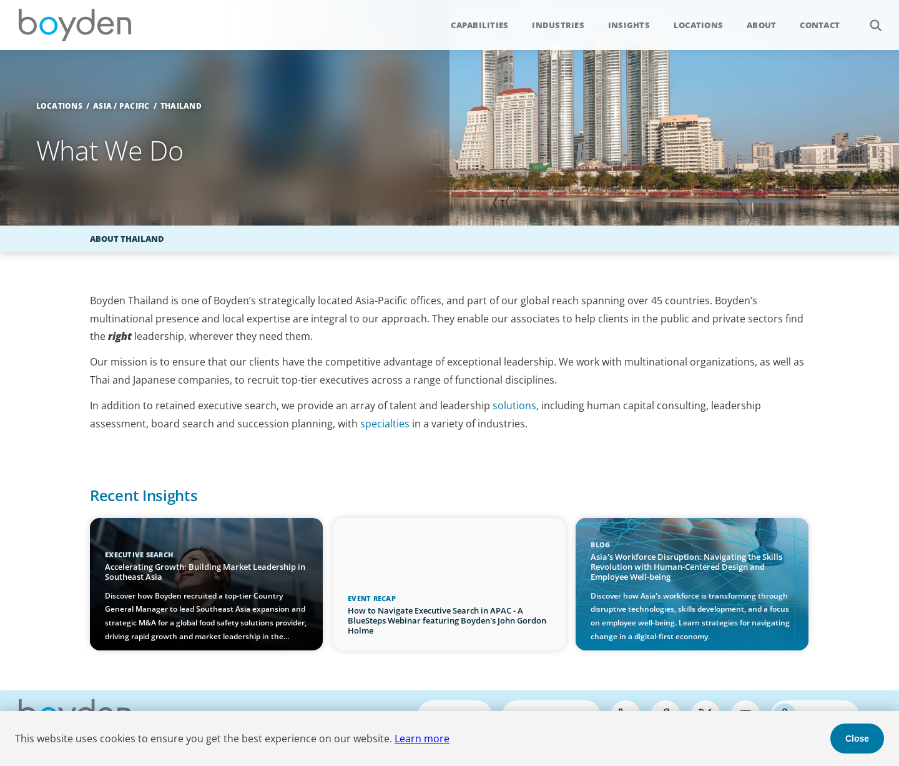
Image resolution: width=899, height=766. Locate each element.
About (761, 25)
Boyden (75, 25)
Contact (820, 25)
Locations (698, 25)
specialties (385, 423)
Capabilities (479, 25)
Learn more (422, 738)
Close (857, 739)
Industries (558, 25)
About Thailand (127, 238)
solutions (514, 405)
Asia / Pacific (121, 106)
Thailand (181, 106)
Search (868, 18)
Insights (629, 25)
